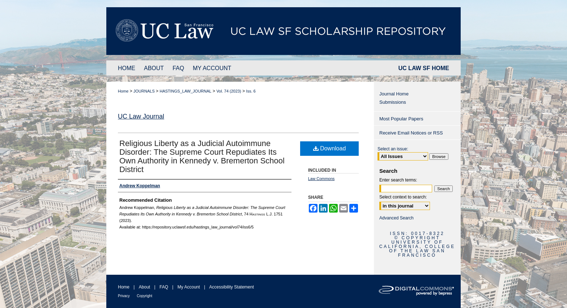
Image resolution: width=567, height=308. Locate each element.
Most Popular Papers (401, 118)
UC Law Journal (141, 116)
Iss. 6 (251, 91)
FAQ (163, 287)
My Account (189, 287)
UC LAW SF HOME (423, 68)
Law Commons (321, 178)
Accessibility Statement (231, 287)
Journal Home (394, 94)
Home (123, 91)
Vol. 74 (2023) (228, 91)
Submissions (392, 102)
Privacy (124, 296)
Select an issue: (393, 148)
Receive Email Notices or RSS (411, 133)
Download (329, 148)
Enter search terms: (398, 180)
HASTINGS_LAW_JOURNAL (185, 91)
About (144, 287)
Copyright (144, 296)
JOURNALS (144, 91)
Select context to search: (403, 197)
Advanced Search (396, 218)
